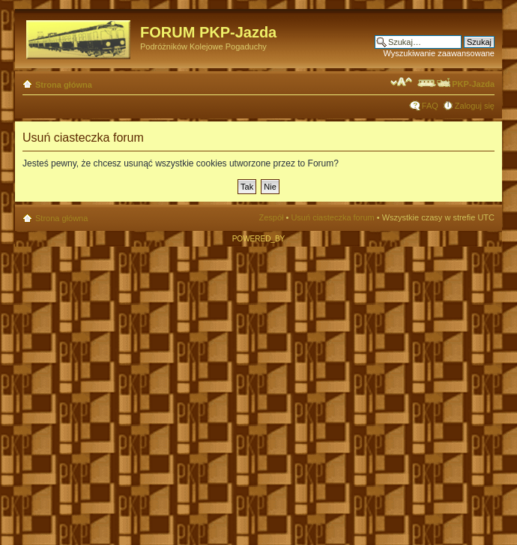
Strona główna (63, 84)
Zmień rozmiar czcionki (401, 81)
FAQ (430, 105)
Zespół (270, 217)
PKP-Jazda (455, 83)
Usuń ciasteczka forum (332, 217)
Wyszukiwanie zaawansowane (439, 53)
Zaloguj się (475, 105)
